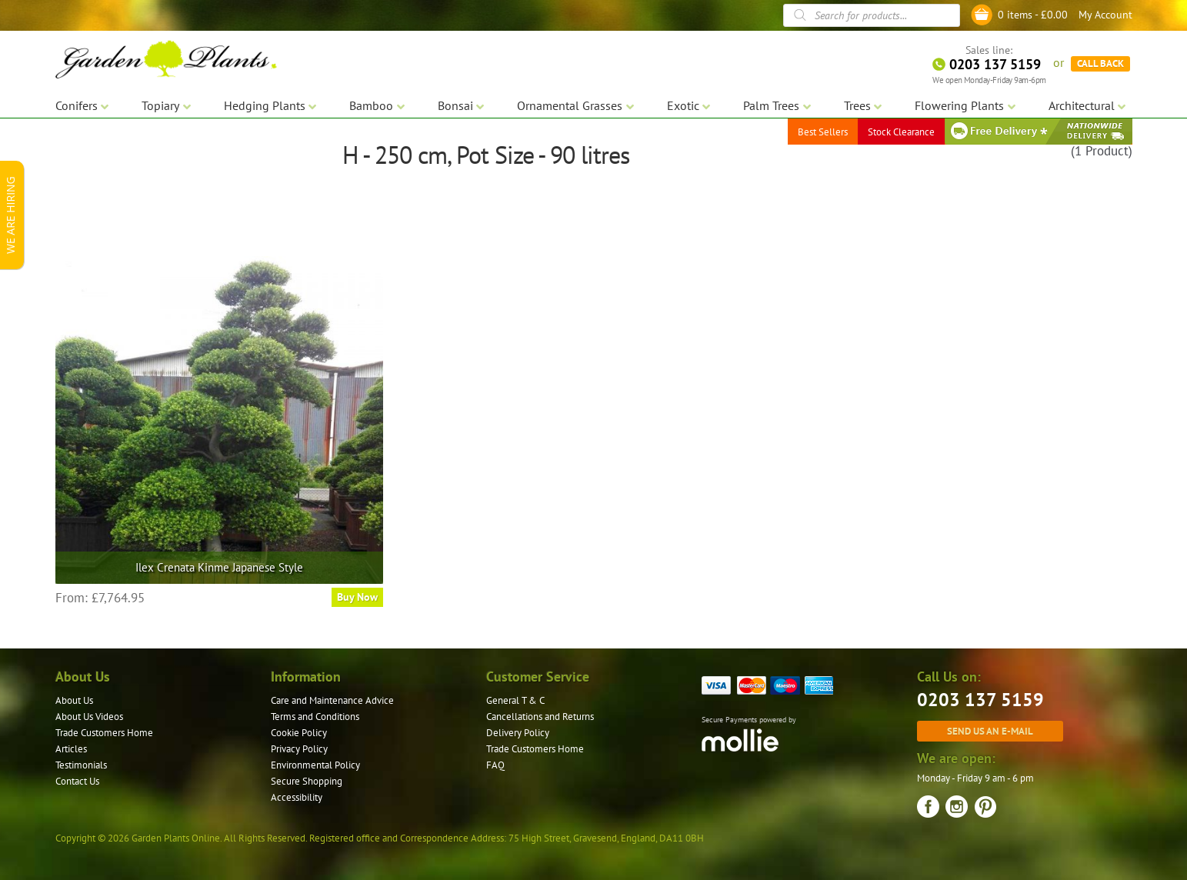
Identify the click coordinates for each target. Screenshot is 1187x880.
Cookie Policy (299, 732)
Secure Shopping (306, 781)
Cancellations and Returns (540, 716)
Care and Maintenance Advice (332, 700)
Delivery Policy (517, 732)
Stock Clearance (901, 130)
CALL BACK (1100, 61)
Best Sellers (823, 130)
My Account (1105, 15)
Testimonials (81, 765)
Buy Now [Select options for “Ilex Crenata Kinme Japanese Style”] (357, 597)
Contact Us (77, 781)
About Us (74, 700)
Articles (71, 748)
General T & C (515, 700)
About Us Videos (89, 716)
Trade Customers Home (104, 732)
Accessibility (296, 797)
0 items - (1033, 15)
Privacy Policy (299, 748)
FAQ (495, 765)
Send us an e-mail (990, 731)
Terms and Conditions (315, 716)
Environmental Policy (315, 765)
